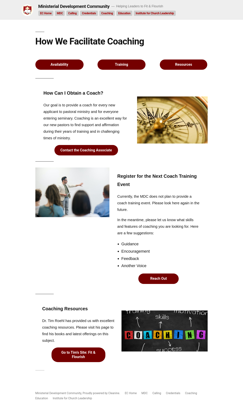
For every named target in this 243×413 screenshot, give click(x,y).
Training (121, 64)
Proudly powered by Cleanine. (102, 393)
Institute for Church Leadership (155, 13)
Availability (59, 64)
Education (124, 13)
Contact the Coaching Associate (86, 150)
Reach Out (158, 278)
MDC (60, 13)
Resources (183, 64)
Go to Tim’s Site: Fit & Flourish (78, 354)
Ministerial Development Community (74, 6)
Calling (72, 13)
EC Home (46, 13)
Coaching (107, 13)
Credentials (89, 13)
